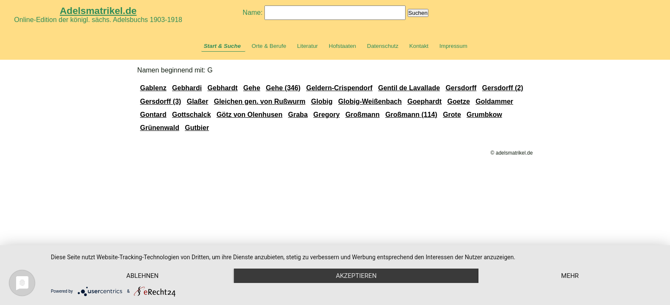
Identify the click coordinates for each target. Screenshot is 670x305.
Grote (452, 114)
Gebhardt (223, 88)
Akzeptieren (356, 276)
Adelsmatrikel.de (98, 10)
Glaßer (198, 101)
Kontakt (418, 46)
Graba (298, 114)
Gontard (153, 114)
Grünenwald (159, 127)
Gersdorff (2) (502, 88)
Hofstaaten (342, 46)
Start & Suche (222, 46)
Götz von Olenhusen (250, 114)
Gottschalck (191, 114)
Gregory (326, 114)
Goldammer (494, 101)
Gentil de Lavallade (409, 88)
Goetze (458, 101)
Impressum (453, 46)
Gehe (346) (283, 88)
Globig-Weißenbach (370, 101)
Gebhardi (187, 88)
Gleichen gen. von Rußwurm (260, 101)
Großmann (362, 114)
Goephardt (424, 101)
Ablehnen (142, 276)
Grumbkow (484, 114)
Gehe (251, 88)
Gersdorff (460, 88)
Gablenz (153, 88)
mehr (570, 276)
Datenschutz (382, 46)
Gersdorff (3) (160, 101)
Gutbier (197, 127)
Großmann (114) (411, 114)
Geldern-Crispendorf (339, 88)
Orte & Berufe (269, 46)
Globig (322, 101)
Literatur (307, 46)
